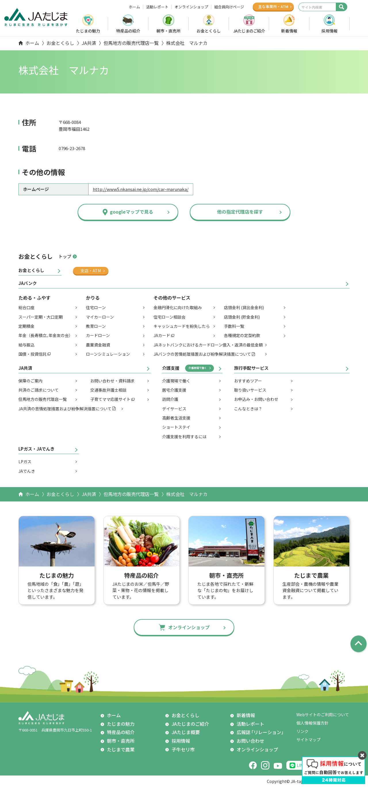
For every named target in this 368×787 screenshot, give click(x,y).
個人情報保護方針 (312, 723)
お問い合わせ (250, 740)
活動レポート (157, 7)
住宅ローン (96, 307)
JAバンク (27, 283)
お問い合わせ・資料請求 (112, 381)
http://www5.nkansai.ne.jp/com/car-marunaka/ (141, 189)
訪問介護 (170, 399)
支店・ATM (90, 270)
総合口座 (26, 307)
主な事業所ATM (273, 6)
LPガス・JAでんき (36, 449)
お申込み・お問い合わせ (256, 399)
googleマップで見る (131, 211)
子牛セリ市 (183, 749)
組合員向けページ (229, 7)
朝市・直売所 (168, 31)
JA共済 (89, 42)
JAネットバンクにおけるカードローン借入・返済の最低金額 (208, 345)
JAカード (162, 335)
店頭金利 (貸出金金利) (244, 307)
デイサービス (174, 408)
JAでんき (26, 471)
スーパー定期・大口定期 (40, 317)
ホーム (134, 7)
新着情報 (289, 31)
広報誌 (261, 732)
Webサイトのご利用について (322, 714)
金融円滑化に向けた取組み (178, 307)
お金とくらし (209, 31)
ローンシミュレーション (108, 354)
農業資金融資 (98, 345)
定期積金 (26, 326)
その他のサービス (172, 297)
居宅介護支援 (174, 390)
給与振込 (26, 345)
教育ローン (96, 326)
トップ (64, 256)
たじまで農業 (121, 749)
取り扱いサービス (250, 390)
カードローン (98, 335)
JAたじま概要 (186, 732)
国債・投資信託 (32, 354)
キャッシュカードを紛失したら (182, 326)
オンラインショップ (191, 7)
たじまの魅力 (88, 31)
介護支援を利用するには (184, 436)
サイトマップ (308, 739)
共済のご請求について (38, 390)
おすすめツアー (248, 381)
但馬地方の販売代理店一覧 (131, 42)
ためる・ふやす (34, 297)
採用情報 (329, 31)
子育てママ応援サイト (110, 399)
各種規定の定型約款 (242, 335)
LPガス (24, 461)
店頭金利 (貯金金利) (242, 317)
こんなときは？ (248, 408)
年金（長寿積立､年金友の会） (45, 335)
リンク (302, 731)
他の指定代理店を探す (240, 211)
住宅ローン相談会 (169, 317)
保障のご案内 (30, 381)
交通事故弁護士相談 (108, 390)
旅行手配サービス (251, 368)
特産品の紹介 (128, 31)
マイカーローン (100, 317)
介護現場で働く (198, 368)
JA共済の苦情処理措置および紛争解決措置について (65, 408)
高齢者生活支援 (176, 418)
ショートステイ (176, 427)
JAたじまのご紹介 (249, 31)
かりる (93, 297)
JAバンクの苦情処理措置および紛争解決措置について (202, 354)
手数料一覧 (234, 326)
